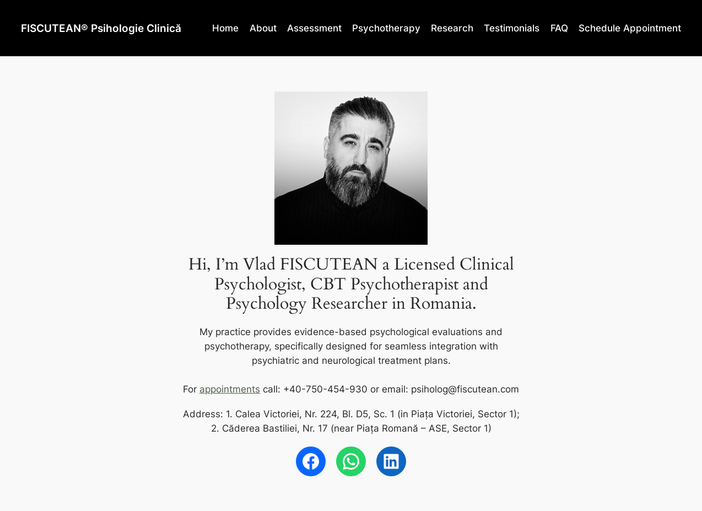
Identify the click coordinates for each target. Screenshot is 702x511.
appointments (229, 389)
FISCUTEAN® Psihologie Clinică (101, 28)
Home (225, 28)
